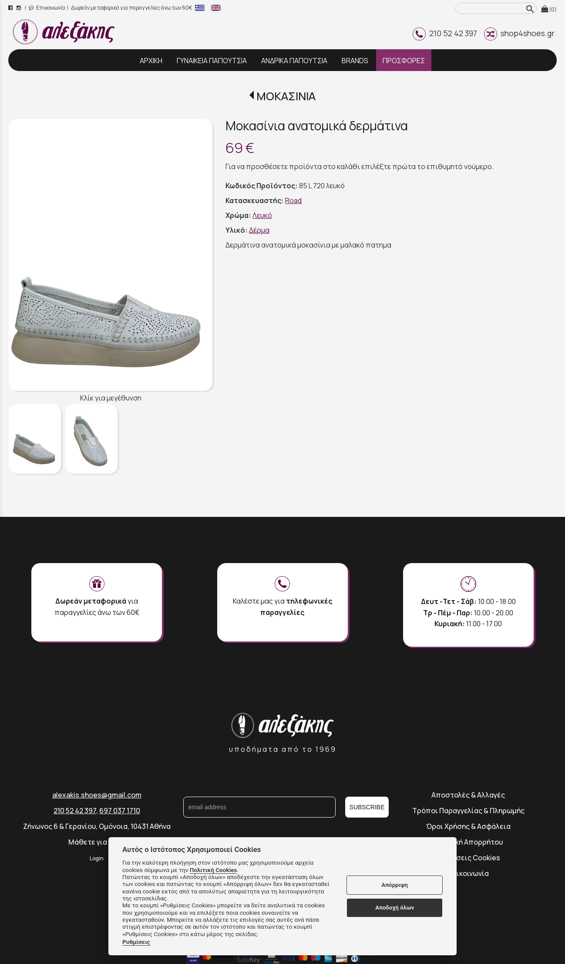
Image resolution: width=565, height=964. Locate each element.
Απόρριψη (394, 885)
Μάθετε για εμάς (96, 842)
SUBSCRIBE (367, 807)
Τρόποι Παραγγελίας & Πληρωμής (468, 810)
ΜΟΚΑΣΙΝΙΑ (286, 96)
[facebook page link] (11, 7)
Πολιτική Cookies (213, 869)
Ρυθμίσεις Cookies (468, 857)
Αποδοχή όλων (394, 907)
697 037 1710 (119, 810)
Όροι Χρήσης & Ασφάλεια (468, 826)
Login (97, 858)
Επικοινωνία (47, 7)
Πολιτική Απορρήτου (468, 842)
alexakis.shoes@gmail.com (96, 795)
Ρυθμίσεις (136, 941)
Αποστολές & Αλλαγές (468, 795)
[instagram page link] (19, 7)
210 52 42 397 (445, 33)
